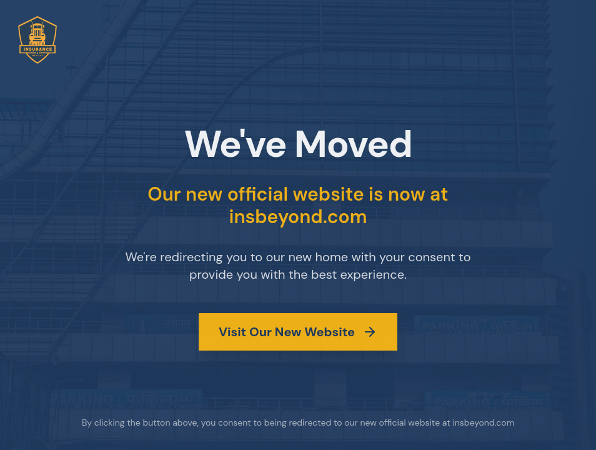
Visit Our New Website (298, 331)
